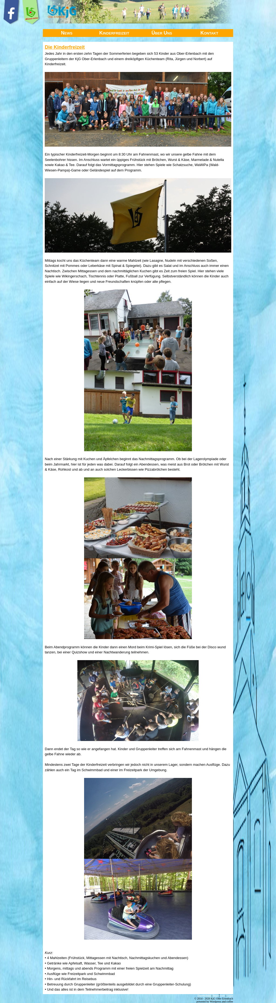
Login (230, 995)
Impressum (219, 995)
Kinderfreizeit (114, 33)
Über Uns (161, 33)
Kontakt (209, 33)
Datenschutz (204, 995)
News (67, 33)
